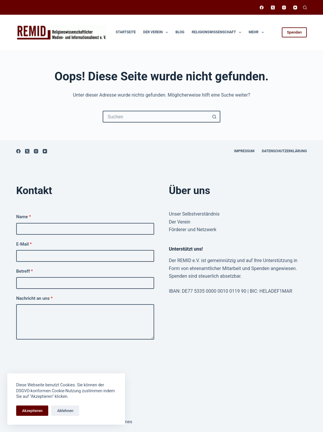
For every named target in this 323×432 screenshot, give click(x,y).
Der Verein (157, 32)
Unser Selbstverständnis (194, 214)
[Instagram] (284, 7)
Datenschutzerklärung (284, 151)
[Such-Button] (214, 117)
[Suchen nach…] (156, 117)
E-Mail (24, 244)
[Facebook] (262, 7)
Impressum (244, 151)
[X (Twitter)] (273, 7)
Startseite (126, 32)
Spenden (294, 32)
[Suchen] (305, 7)
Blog (179, 32)
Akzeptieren (32, 410)
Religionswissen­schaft (218, 32)
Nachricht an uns (34, 298)
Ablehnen (65, 410)
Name (23, 216)
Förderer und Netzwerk (193, 229)
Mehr (257, 32)
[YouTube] (295, 7)
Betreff (24, 271)
